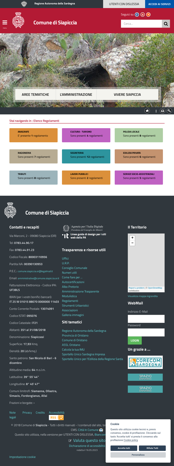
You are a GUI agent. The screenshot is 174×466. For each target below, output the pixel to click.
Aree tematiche (35, 94)
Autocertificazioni (73, 282)
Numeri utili (69, 272)
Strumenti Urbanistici (75, 305)
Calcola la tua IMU (73, 349)
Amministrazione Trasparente (80, 291)
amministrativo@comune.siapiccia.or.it (38, 278)
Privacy (27, 412)
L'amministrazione (76, 94)
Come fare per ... (72, 277)
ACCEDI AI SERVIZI (159, 4)
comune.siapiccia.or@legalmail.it (35, 271)
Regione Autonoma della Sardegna (54, 3)
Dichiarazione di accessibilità (87, 445)
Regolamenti (70, 301)
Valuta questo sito (89, 440)
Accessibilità (56, 412)
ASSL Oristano (71, 345)
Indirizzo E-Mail (138, 311)
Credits (40, 412)
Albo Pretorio (70, 286)
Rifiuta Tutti (152, 448)
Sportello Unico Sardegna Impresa (83, 354)
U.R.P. (66, 263)
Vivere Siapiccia (127, 94)
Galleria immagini (73, 315)
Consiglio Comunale (74, 268)
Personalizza (138, 455)
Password (134, 325)
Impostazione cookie (22, 457)
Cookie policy (131, 440)
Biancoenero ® (104, 434)
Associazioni (70, 310)
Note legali (12, 414)
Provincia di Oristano (75, 335)
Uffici (65, 258)
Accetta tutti (124, 448)
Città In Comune (88, 430)
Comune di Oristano (74, 340)
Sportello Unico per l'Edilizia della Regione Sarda (92, 359)
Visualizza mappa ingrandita (143, 296)
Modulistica (69, 296)
